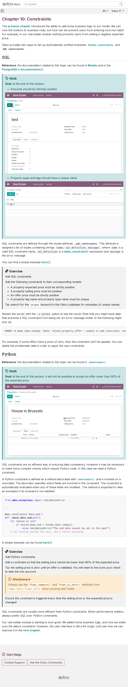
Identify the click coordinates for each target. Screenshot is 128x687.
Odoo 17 (117, 11)
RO (105, 11)
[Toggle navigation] (2, 11)
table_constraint (75, 251)
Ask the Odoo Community (46, 662)
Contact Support (14, 662)
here (45, 262)
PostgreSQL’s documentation (21, 69)
